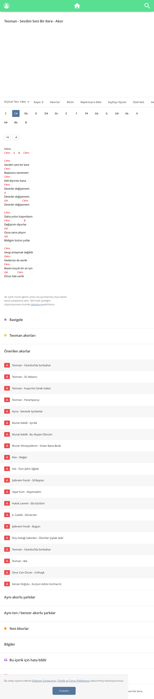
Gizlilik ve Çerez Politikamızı (74, 680)
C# (16, 113)
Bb (15, 122)
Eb (56, 113)
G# (117, 113)
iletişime (35, 304)
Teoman (10, 21)
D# (46, 113)
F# (86, 113)
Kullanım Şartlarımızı (44, 680)
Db (26, 113)
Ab (126, 113)
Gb (96, 113)
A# (6, 122)
